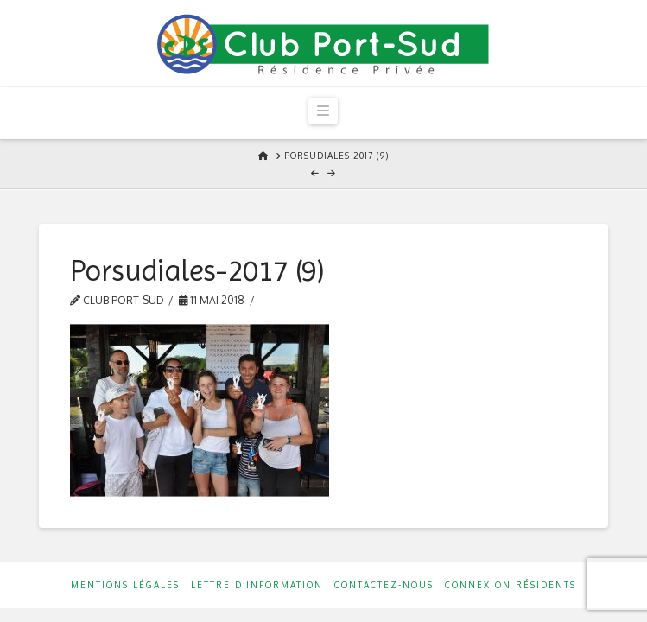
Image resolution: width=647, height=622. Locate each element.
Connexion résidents (510, 585)
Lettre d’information (257, 585)
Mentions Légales (125, 585)
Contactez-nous (384, 585)
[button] (323, 111)
